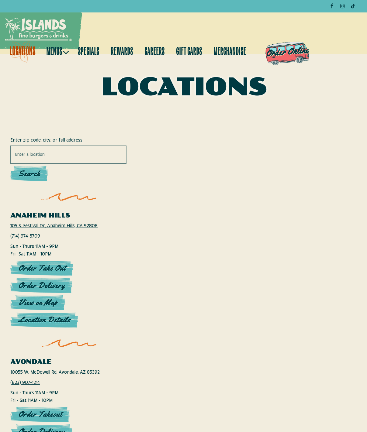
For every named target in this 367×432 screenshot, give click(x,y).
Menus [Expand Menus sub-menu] (56, 51)
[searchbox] (49, 155)
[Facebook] (332, 6)
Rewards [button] (122, 52)
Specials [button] (88, 52)
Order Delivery (41, 293)
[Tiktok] (353, 6)
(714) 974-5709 (25, 243)
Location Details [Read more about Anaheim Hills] (44, 328)
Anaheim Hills (40, 215)
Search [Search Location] (29, 174)
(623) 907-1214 (25, 398)
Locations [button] (22, 52)
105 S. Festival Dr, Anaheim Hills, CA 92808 (46, 229)
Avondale (30, 369)
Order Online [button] (287, 51)
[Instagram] (342, 6)
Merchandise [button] (229, 52)
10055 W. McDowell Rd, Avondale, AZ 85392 (48, 383)
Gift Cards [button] (189, 52)
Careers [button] (154, 52)
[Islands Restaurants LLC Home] (38, 30)
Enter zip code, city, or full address (46, 140)
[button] (251, 274)
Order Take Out (42, 276)
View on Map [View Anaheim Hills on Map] (37, 310)
